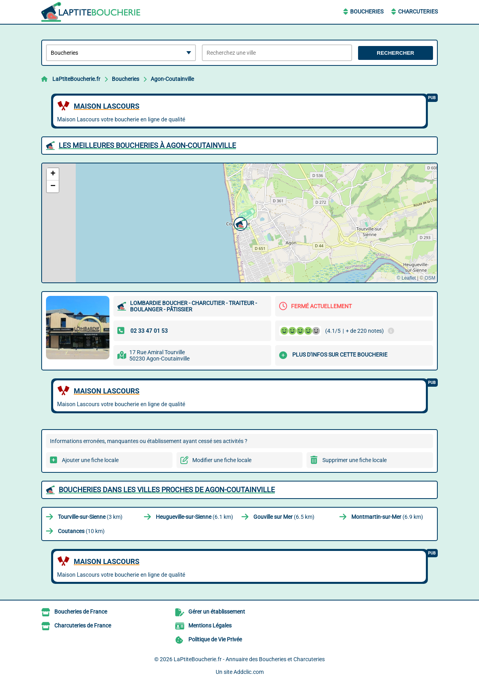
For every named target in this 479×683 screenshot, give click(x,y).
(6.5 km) (283, 517)
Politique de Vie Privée (215, 639)
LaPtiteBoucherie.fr (76, 79)
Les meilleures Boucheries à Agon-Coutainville (147, 145)
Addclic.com (249, 672)
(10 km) (81, 531)
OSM (430, 278)
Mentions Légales (210, 625)
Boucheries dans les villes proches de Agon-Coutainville (167, 489)
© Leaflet (406, 278)
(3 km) (90, 517)
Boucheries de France (80, 611)
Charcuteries (418, 11)
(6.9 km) (387, 517)
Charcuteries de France (82, 625)
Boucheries (366, 11)
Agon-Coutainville (172, 79)
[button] (239, 223)
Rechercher (395, 53)
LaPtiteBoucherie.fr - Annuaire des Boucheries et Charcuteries (249, 659)
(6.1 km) (194, 517)
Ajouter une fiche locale (90, 460)
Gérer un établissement (216, 611)
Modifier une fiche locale (221, 460)
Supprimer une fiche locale (354, 460)
